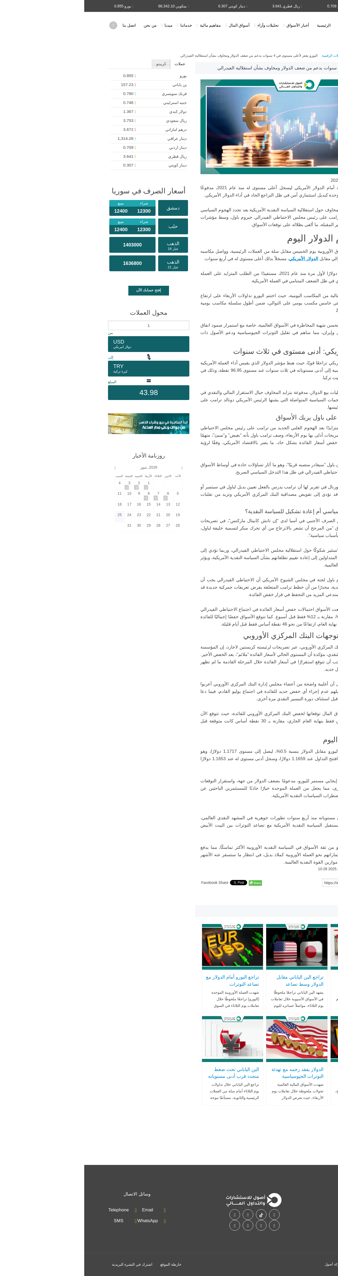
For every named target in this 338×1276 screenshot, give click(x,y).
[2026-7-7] (74, 495)
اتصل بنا (44, 25)
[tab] (95, 64)
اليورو (308, 899)
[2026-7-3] (45, 485)
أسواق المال (154, 25)
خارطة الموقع (86, 1264)
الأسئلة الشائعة (271, 1222)
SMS (34, 1220)
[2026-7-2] (54, 485)
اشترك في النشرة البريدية (48, 1264)
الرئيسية (239, 25)
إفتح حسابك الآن (64, 290)
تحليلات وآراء (183, 25)
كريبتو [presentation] (77, 63)
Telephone (34, 1209)
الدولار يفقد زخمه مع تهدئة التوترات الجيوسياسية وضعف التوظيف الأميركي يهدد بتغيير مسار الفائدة (213, 1080)
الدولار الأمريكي (288, 899)
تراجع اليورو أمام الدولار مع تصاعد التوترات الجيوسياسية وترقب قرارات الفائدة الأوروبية (148, 987)
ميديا (84, 25)
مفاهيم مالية (126, 25)
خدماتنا (102, 25)
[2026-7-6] (84, 495)
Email (63, 1209)
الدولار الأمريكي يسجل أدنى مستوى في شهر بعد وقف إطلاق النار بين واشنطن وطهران (278, 987)
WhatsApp (63, 1220)
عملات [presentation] (95, 63)
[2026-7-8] (64, 495)
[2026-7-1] (64, 485)
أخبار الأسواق (213, 25)
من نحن (65, 25)
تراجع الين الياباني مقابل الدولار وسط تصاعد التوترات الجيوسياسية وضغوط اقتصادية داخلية (215, 987)
